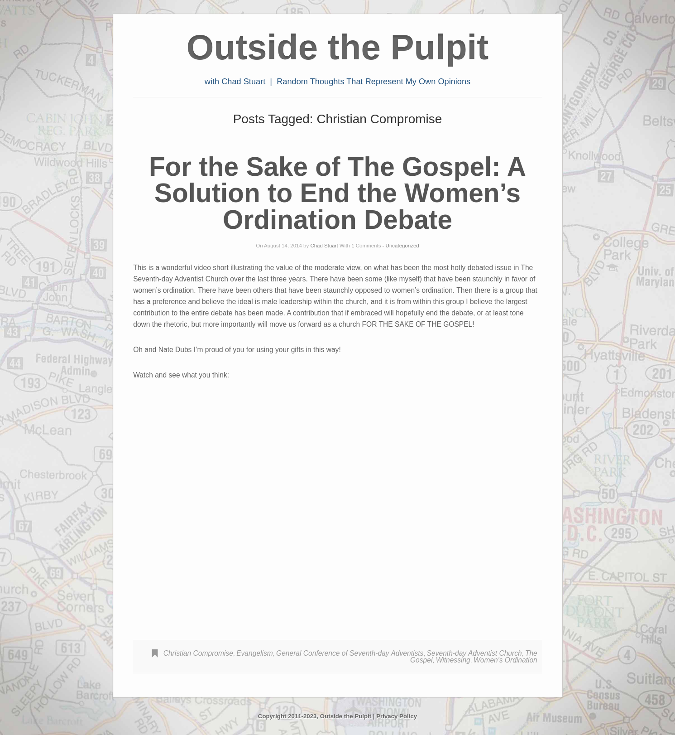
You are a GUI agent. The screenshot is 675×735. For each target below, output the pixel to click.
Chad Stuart (324, 245)
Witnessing (453, 660)
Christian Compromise (198, 653)
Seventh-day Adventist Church (474, 653)
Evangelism (254, 653)
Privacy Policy (396, 716)
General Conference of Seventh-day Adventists (349, 653)
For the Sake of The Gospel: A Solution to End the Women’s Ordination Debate (337, 193)
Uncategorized (402, 245)
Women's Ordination (505, 660)
